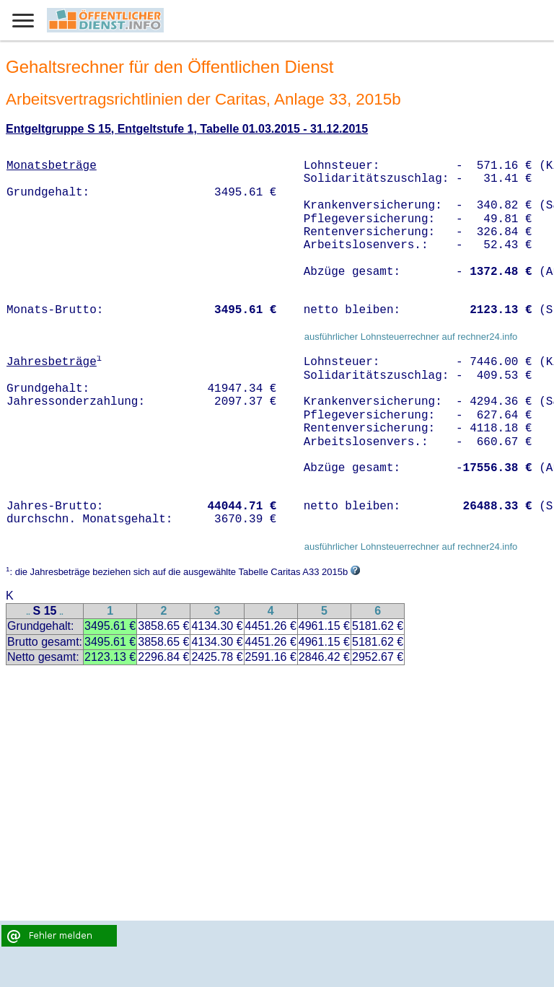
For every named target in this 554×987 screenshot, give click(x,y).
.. (28, 612)
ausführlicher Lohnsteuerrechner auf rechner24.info (411, 336)
